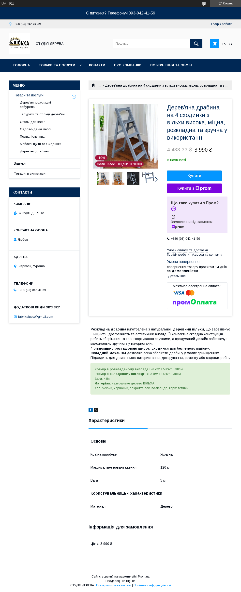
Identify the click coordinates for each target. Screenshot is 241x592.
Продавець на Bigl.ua (120, 581)
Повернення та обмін (171, 65)
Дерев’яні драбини (34, 151)
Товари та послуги (57, 65)
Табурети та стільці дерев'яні (42, 114)
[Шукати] (196, 43)
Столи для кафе (32, 122)
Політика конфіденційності (152, 585)
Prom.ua (144, 576)
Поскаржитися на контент (113, 585)
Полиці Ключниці (32, 136)
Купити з (194, 188)
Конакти (97, 65)
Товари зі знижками (29, 173)
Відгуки (20, 163)
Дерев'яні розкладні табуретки (35, 105)
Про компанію (127, 65)
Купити (194, 175)
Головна (21, 65)
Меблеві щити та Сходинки (40, 144)
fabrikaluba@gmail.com (35, 316)
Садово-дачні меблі (35, 129)
